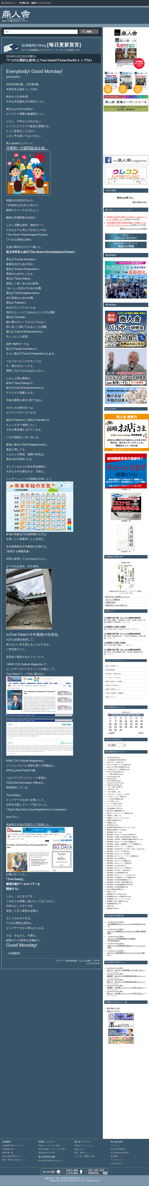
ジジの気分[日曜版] (113, 799)
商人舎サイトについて (95, 1178)
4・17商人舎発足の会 (114, 774)
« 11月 (111, 732)
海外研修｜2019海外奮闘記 (116, 887)
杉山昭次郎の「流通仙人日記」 (113, 673)
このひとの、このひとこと (116, 794)
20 (136, 723)
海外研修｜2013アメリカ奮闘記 (117, 861)
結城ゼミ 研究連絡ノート (112, 666)
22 (110, 726)
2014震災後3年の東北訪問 (115, 760)
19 (131, 723)
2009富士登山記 (112, 757)
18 (126, 723)
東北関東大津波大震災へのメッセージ (119, 827)
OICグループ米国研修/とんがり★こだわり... (129, 970)
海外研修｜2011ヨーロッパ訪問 (117, 853)
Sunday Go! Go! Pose (114, 783)
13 (136, 720)
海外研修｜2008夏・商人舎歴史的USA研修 (121, 837)
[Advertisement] (137, 18)
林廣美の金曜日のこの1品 (115, 830)
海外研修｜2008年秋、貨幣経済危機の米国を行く (123, 839)
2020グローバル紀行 (114, 762)
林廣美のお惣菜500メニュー (112, 689)
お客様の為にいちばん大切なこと (116, 605)
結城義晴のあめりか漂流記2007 (117, 896)
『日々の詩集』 (112, 792)
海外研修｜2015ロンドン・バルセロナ (119, 875)
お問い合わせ (116, 1163)
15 (110, 723)
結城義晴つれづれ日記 (114, 894)
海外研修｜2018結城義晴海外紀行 (118, 884)
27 (136, 726)
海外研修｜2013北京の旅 (115, 865)
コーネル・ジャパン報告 (115, 796)
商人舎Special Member (120, 1153)
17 (120, 723)
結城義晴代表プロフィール (13, 1145)
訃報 (108, 906)
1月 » (141, 732)
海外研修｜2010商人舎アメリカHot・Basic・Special (124, 849)
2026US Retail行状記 (114, 772)
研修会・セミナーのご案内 (49, 1145)
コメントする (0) (93, 963)
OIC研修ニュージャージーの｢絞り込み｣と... (129, 987)
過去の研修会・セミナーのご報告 (51, 1149)
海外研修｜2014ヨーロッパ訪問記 (118, 868)
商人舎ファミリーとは (83, 1145)
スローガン (115, 1145)
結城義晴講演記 (112, 903)
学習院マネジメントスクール (116, 818)
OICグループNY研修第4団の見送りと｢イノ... (129, 976)
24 (120, 726)
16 (115, 723)
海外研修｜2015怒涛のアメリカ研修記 (119, 877)
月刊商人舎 (24, 3)
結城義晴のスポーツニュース (116, 899)
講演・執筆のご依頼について (13, 1160)
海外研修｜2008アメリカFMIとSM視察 (120, 834)
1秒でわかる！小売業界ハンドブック (117, 596)
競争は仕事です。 (126, 198)
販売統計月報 (111, 908)
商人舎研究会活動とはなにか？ (50, 1161)
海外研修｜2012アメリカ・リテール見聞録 (121, 856)
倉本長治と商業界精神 (114, 811)
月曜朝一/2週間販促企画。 (27, 148)
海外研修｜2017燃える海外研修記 (118, 882)
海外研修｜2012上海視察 (115, 858)
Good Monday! (71, 961)
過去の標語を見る (139, 202)
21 (141, 723)
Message (110, 778)
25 (126, 726)
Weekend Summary (113, 785)
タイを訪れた (111, 801)
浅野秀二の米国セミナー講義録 (113, 681)
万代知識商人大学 (113, 808)
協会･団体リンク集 (113, 1008)
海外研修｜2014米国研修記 (116, 873)
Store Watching (112, 781)
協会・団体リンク (81, 1153)
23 (115, 726)
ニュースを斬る (85, 961)
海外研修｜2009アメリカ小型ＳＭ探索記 (120, 842)
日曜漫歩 (110, 823)
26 (131, 726)
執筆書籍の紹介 (8, 1149)
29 (110, 729)
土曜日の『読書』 (113, 815)
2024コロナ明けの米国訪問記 (117, 767)
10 (120, 720)
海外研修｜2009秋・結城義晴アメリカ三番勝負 (122, 844)
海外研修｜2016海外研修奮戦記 (117, 880)
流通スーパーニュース (41, 3)
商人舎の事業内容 (118, 1149)
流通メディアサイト (113, 1011)
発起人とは (78, 1149)
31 (120, 729)
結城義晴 (110, 976)
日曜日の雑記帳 (112, 820)
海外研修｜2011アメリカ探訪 (117, 851)
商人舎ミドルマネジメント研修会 (118, 813)
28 (141, 726)
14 (141, 720)
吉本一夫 (110, 970)
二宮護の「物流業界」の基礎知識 (114, 693)
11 (126, 720)
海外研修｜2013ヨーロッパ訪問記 (118, 863)
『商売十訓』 (111, 789)
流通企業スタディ (113, 832)
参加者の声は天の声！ (47, 1153)
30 (115, 729)
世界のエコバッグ (110, 697)
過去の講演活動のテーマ (12, 1156)
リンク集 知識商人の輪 (84, 1156)
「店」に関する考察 (113, 787)
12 (131, 720)
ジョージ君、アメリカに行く (113, 677)
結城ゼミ (110, 892)
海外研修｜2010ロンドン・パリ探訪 (119, 846)
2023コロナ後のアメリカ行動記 (117, 764)
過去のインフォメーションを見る (133, 229)
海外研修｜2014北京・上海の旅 (117, 870)
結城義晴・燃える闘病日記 (116, 901)
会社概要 (114, 1156)
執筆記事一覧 (7, 1153)
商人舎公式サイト (9, 3)
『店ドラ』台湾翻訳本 (112, 599)
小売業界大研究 (110, 602)
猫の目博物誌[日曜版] (114, 889)
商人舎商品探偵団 (110, 670)
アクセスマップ (117, 1160)
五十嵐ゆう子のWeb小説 (111, 685)
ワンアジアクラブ (113, 806)
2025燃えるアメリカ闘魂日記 (117, 769)
